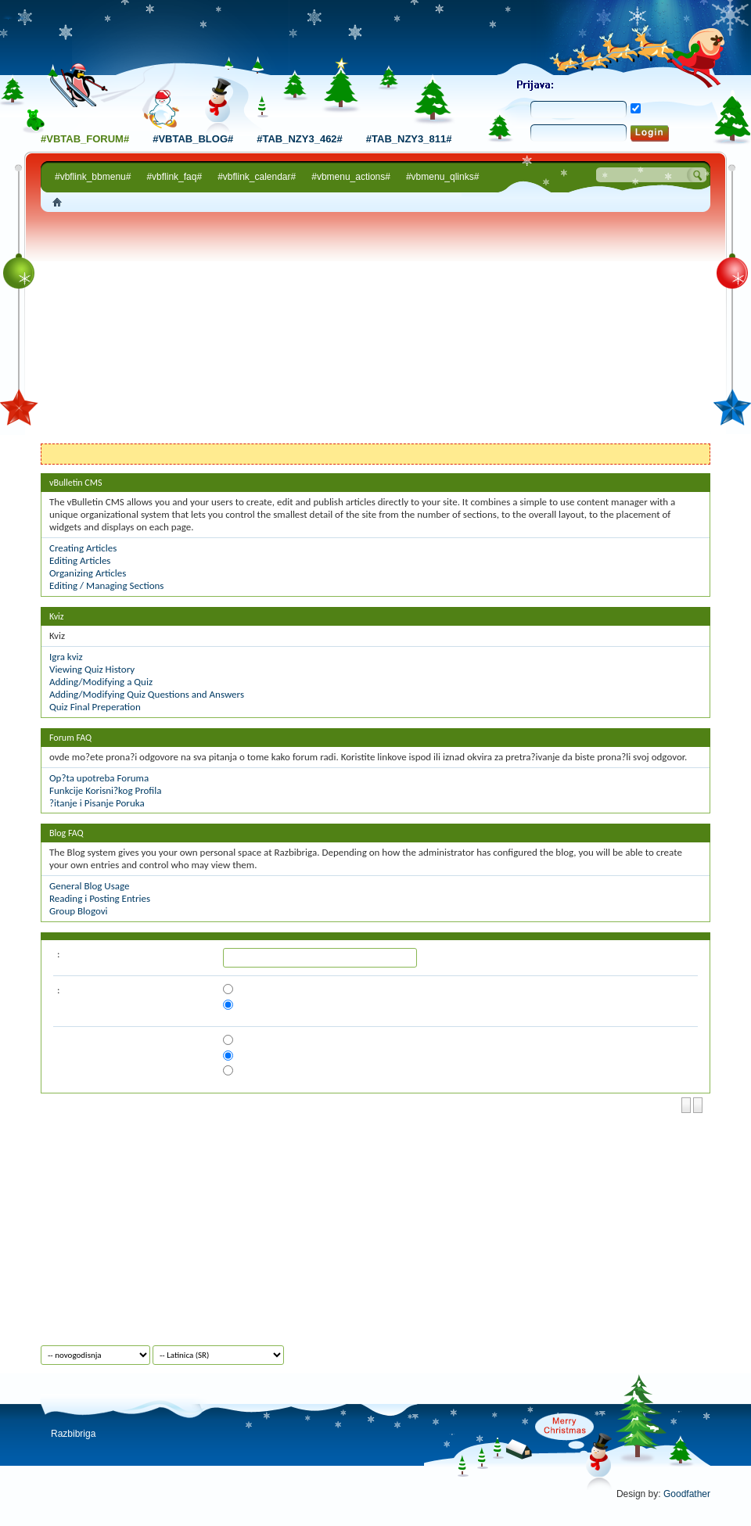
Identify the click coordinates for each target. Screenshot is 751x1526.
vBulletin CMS (75, 482)
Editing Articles (79, 560)
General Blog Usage (89, 886)
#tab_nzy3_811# (409, 139)
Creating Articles (83, 548)
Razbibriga (73, 1433)
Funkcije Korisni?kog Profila (105, 790)
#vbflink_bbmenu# (93, 176)
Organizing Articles (87, 573)
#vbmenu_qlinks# (442, 176)
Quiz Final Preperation (95, 707)
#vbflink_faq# (174, 176)
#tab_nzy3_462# (300, 139)
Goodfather (686, 1493)
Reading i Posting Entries (99, 898)
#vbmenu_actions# (350, 176)
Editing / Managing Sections (106, 585)
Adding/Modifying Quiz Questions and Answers (146, 694)
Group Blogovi (78, 911)
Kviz (56, 616)
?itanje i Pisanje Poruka (97, 803)
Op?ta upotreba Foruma (99, 778)
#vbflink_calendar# (256, 176)
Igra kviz (66, 656)
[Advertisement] (375, 330)
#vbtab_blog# (193, 139)
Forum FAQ (70, 737)
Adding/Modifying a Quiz (101, 682)
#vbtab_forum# (85, 139)
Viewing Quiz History (92, 669)
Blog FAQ (66, 833)
